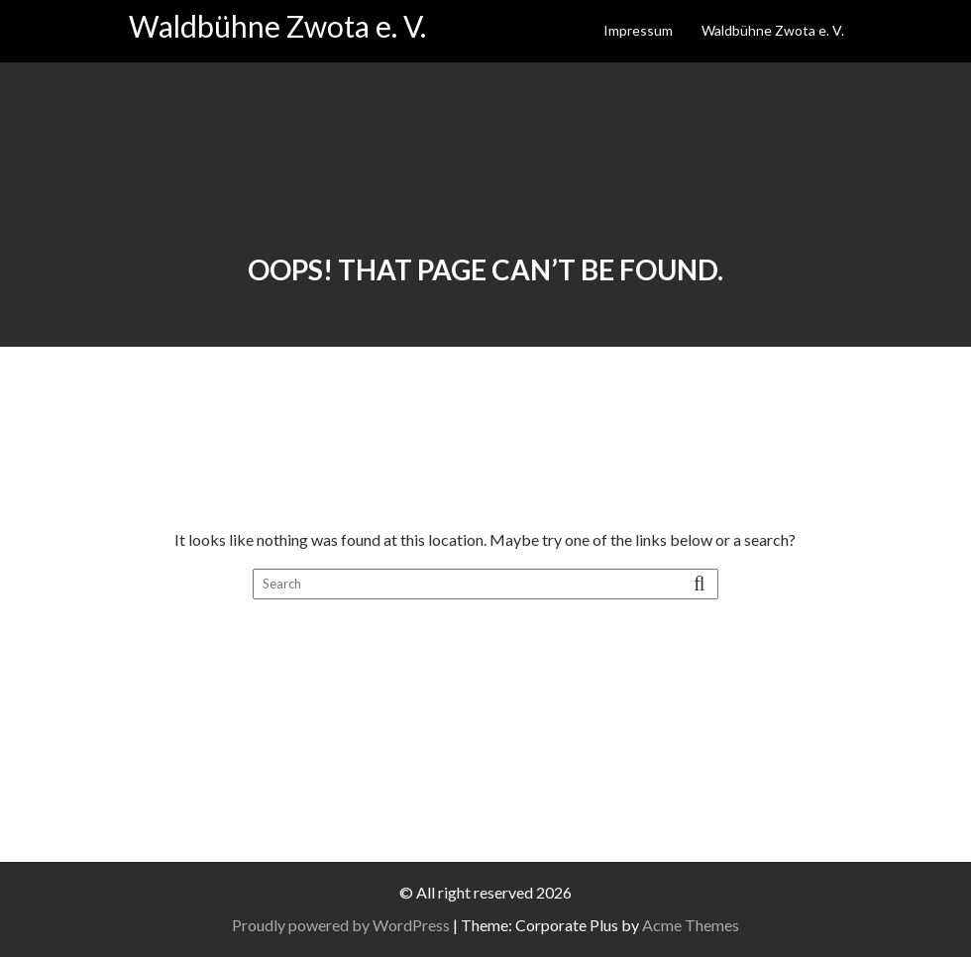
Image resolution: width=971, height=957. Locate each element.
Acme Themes (690, 924)
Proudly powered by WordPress (341, 924)
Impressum (638, 30)
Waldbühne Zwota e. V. (277, 26)
